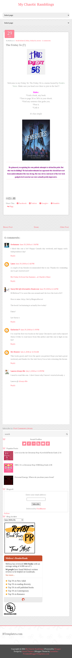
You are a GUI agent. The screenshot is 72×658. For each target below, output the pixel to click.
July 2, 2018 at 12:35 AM (30, 352)
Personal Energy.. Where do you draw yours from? (34, 477)
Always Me (23, 381)
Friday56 (33, 41)
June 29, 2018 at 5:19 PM (30, 329)
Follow (7, 513)
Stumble (55, 203)
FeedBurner (41, 508)
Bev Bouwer (15, 352)
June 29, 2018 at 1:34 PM (29, 244)
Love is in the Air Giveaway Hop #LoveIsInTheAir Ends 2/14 (38, 452)
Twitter (33, 203)
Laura (13, 263)
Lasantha (53, 651)
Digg (10, 206)
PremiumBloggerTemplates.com (36, 654)
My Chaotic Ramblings (36, 4)
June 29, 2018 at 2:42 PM (25, 263)
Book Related (20, 41)
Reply (13, 255)
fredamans (15, 244)
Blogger (57, 649)
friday (27, 41)
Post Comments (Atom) (22, 428)
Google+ (44, 203)
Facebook (22, 203)
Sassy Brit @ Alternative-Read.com (25, 289)
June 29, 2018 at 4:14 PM (49, 289)
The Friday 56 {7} (16, 45)
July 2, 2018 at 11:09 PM (35, 371)
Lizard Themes (28, 651)
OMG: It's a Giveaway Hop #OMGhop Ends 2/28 (33, 465)
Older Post (64, 227)
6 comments (46, 41)
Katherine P (15, 329)
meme (39, 41)
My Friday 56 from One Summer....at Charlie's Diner (31, 277)
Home (36, 227)
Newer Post (8, 227)
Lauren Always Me (18, 371)
